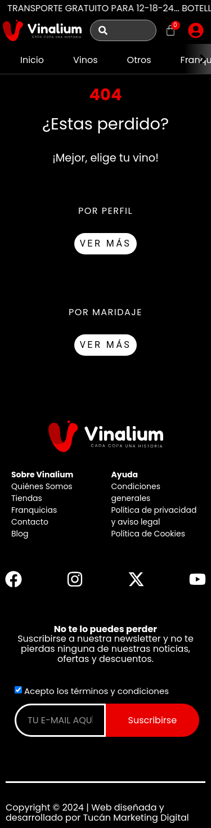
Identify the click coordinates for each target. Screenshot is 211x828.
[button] (196, 30)
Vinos (85, 59)
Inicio (32, 59)
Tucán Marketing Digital (135, 817)
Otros (139, 59)
